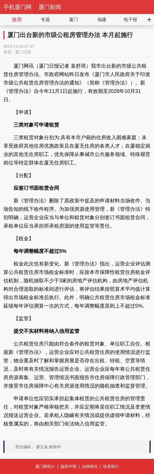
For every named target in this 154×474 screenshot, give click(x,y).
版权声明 (68, 466)
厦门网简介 (45, 466)
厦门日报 (23, 52)
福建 (101, 19)
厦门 (73, 19)
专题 (45, 19)
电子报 (130, 19)
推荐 (17, 19)
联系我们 (111, 466)
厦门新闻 (50, 7)
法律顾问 (89, 466)
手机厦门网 (17, 7)
